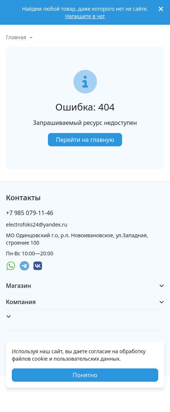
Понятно (85, 375)
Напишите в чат (85, 16)
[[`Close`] (160, 9)
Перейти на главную (85, 140)
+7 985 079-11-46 (29, 213)
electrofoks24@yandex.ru (36, 224)
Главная (16, 37)
